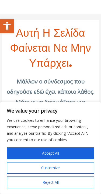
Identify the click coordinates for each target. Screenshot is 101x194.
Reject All (51, 182)
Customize (50, 167)
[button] (7, 26)
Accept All (50, 153)
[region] (50, 148)
